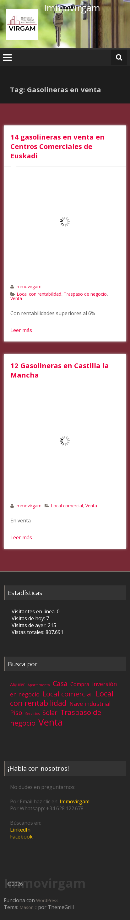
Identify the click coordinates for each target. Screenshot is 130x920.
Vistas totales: (29, 632)
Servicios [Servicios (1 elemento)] (32, 713)
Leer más (21, 330)
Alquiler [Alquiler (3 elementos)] (17, 684)
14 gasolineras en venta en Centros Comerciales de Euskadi (57, 146)
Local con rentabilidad (39, 294)
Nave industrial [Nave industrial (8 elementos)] (90, 703)
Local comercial (67, 506)
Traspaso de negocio (85, 294)
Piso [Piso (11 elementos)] (16, 712)
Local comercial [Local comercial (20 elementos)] (67, 694)
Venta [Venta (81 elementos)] (50, 722)
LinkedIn (20, 829)
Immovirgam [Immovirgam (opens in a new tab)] (74, 801)
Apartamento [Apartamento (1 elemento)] (39, 685)
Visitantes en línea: (34, 611)
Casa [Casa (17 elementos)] (60, 683)
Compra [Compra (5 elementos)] (79, 684)
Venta (16, 298)
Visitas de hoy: (29, 618)
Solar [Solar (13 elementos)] (49, 712)
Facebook (21, 836)
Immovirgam (72, 7)
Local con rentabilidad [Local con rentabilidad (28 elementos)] (61, 698)
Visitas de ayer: (30, 625)
